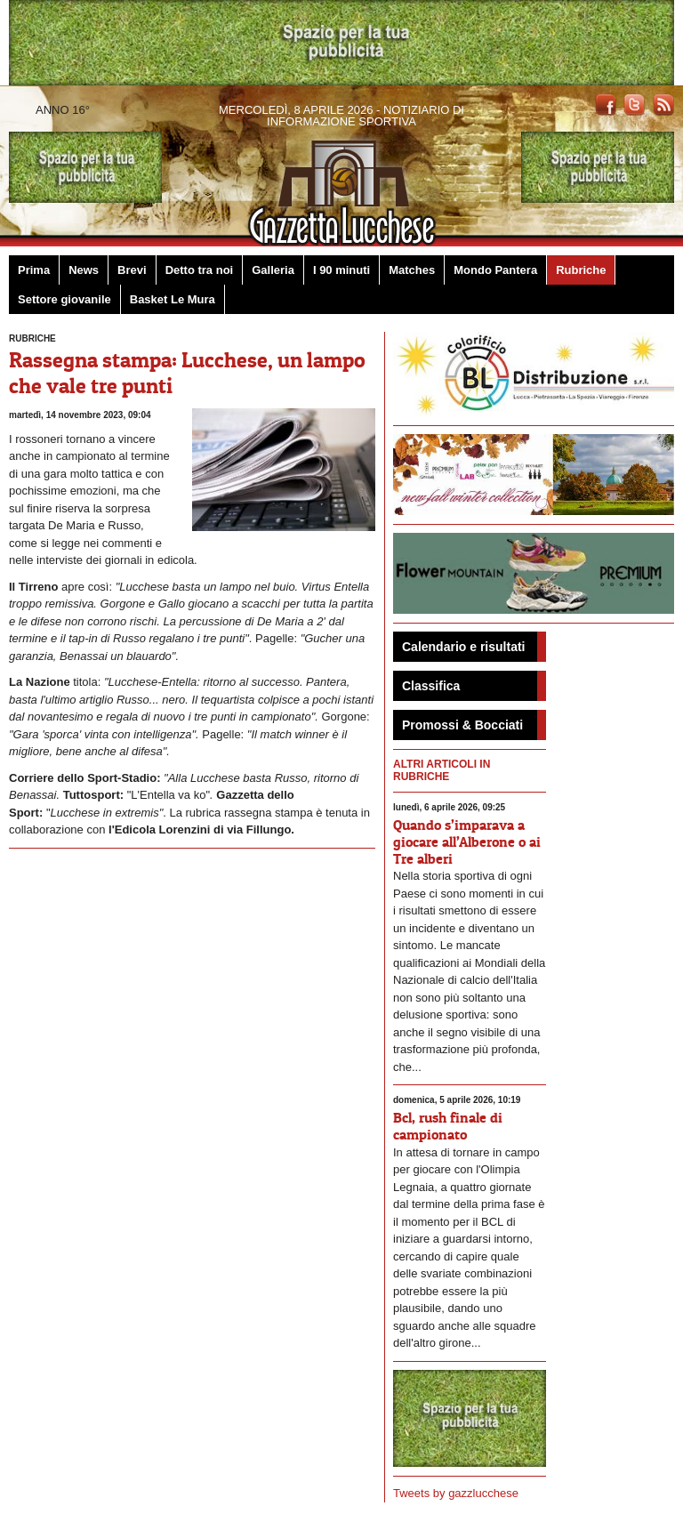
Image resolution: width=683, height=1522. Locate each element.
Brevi (132, 270)
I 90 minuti (341, 270)
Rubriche (581, 270)
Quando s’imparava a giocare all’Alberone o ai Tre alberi (467, 841)
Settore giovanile (64, 299)
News (83, 270)
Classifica (431, 686)
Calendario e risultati (463, 647)
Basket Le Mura (172, 299)
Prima (34, 270)
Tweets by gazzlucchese (455, 1493)
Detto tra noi (199, 270)
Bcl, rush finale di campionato (447, 1125)
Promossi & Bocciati (462, 725)
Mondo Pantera (495, 270)
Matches (412, 270)
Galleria (273, 270)
